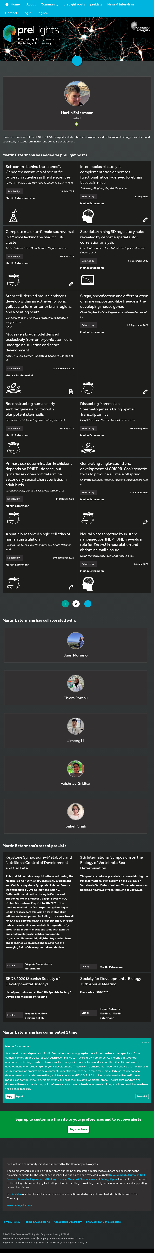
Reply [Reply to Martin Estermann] (9, 1096)
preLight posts (74, 4)
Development (117, 1175)
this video (16, 1194)
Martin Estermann (17, 1046)
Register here (78, 1129)
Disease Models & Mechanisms (76, 1179)
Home (12, 4)
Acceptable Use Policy (68, 1221)
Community (49, 4)
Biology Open (109, 1179)
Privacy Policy (11, 1221)
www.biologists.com (19, 1205)
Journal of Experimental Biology (37, 1179)
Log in (27, 13)
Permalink (142, 1096)
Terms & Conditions (37, 1221)
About (31, 4)
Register (43, 13)
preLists (96, 4)
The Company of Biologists (103, 1221)
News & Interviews (121, 4)
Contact (11, 13)
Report (19, 1096)
